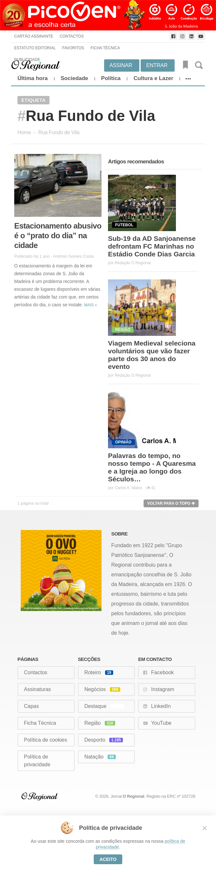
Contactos (71, 36)
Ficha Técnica (105, 48)
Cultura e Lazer (153, 78)
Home (24, 132)
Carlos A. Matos (128, 488)
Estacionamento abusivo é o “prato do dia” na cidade (58, 235)
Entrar (156, 65)
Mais (90, 305)
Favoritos (73, 48)
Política (111, 78)
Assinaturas (37, 689)
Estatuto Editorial (35, 48)
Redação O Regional (133, 263)
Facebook (162, 672)
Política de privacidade (37, 760)
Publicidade (27, 59)
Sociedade (74, 78)
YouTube (161, 723)
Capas (31, 706)
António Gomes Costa (73, 256)
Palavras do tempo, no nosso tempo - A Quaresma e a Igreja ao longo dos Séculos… (152, 467)
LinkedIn (161, 706)
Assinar (121, 65)
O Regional (134, 796)
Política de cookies (45, 740)
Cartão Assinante (33, 36)
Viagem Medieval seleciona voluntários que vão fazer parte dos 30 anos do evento (151, 354)
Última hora (32, 78)
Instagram (162, 689)
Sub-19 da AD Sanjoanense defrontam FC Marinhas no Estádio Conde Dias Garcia (152, 246)
